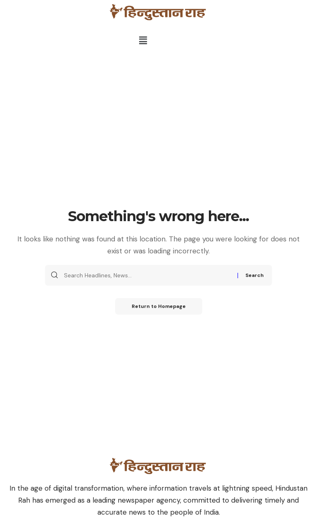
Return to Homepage (159, 306)
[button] (143, 40)
